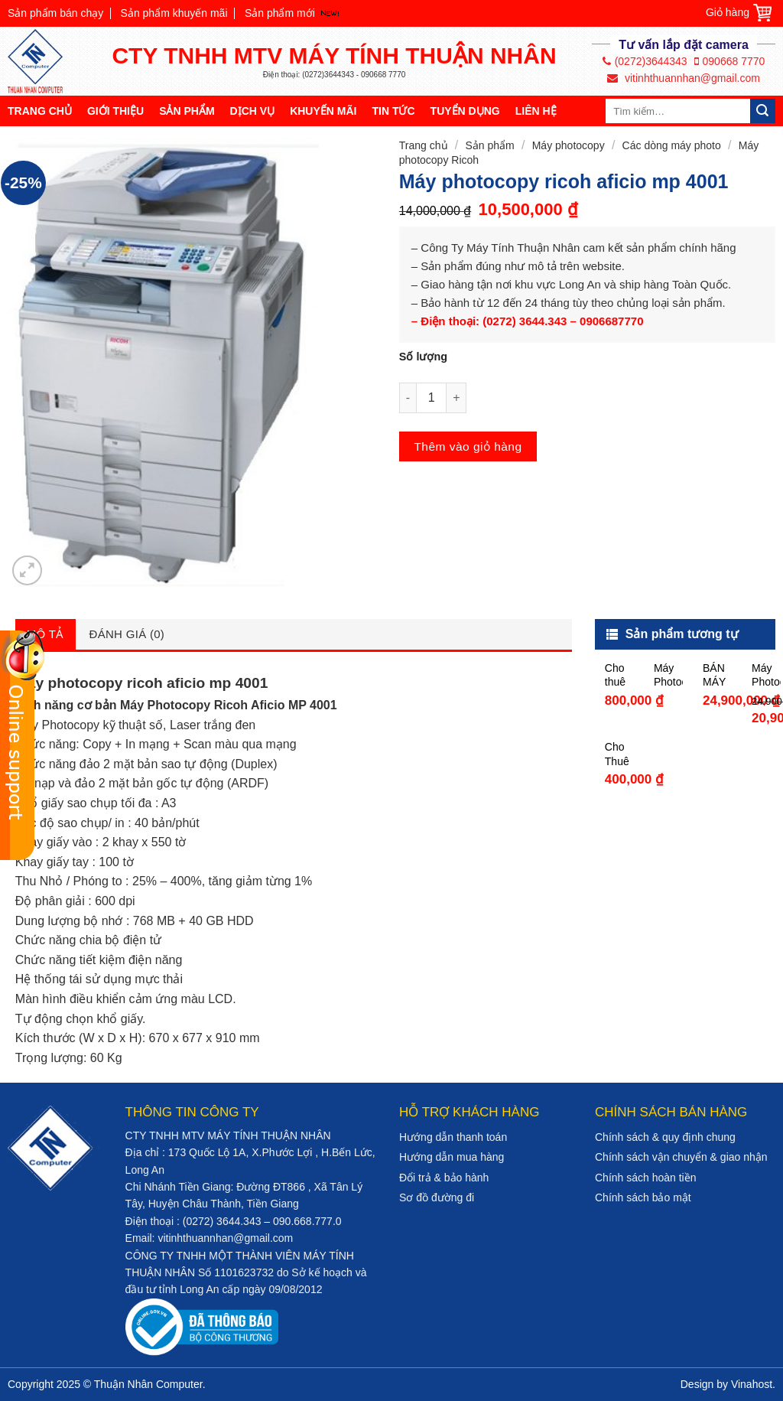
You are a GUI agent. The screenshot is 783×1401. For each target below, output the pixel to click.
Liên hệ (536, 111)
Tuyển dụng (465, 111)
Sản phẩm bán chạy (55, 13)
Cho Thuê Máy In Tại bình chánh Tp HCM (619, 754)
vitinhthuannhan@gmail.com (683, 78)
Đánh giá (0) (127, 633)
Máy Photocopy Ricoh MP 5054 (668, 675)
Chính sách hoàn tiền (646, 1177)
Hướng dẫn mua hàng (451, 1157)
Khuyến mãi (323, 111)
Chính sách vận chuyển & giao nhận (681, 1157)
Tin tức (393, 111)
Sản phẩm (186, 111)
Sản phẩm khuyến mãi (174, 13)
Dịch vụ (252, 111)
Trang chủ (40, 111)
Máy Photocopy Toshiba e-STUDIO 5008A (766, 675)
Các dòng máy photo (671, 145)
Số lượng (423, 356)
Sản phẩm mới (280, 13)
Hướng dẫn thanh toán (453, 1137)
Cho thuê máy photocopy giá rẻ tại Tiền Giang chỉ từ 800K (619, 675)
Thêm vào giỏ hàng (467, 446)
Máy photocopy (568, 145)
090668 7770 (729, 61)
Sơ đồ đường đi (436, 1197)
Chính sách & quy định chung (665, 1137)
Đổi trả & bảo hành (444, 1177)
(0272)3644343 (645, 61)
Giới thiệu (115, 111)
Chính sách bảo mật (643, 1197)
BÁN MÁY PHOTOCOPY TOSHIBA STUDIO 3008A (717, 675)
